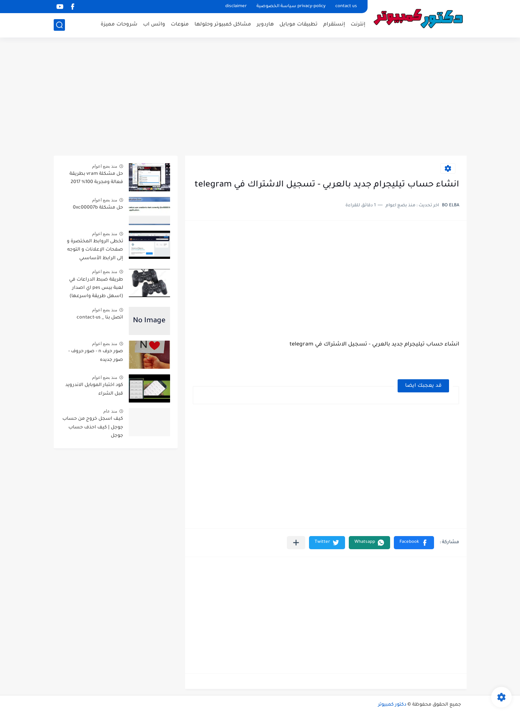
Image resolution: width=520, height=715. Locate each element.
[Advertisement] (260, 97)
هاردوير (265, 24)
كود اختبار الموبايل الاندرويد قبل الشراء (94, 389)
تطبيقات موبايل (298, 24)
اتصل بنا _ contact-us (100, 317)
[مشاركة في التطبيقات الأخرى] (296, 542)
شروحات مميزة (119, 24)
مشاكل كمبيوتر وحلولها (222, 24)
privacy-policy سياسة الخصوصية (291, 6)
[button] (414, 542)
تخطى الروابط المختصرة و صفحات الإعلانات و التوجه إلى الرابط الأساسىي (95, 250)
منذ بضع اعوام (105, 166)
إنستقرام (334, 24)
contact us (346, 6)
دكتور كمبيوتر (392, 704)
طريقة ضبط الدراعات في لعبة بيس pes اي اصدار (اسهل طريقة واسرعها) (96, 288)
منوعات (180, 24)
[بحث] (59, 25)
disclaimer (236, 6)
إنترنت (358, 24)
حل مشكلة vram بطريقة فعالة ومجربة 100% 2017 (96, 178)
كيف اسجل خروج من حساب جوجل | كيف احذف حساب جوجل (92, 427)
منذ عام (110, 411)
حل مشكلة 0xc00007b (98, 207)
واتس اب (154, 24)
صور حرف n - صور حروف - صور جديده (95, 355)
